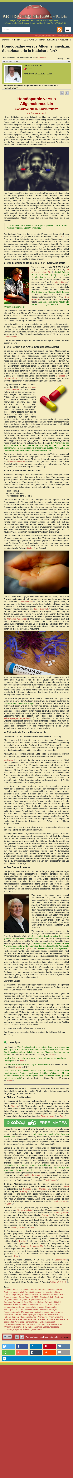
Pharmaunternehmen (27, 1319)
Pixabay (15, 1106)
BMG (36, 1297)
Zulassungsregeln (51, 1327)
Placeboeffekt (53, 1319)
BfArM (31, 948)
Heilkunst (8, 1304)
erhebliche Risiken (17, 461)
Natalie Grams (61, 282)
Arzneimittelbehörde (51, 1292)
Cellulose (28, 1189)
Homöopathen (54, 1304)
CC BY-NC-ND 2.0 (59, 1282)
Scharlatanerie (32, 1322)
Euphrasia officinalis (37, 1299)
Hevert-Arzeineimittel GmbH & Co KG (29, 1304)
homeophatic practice (34, 1307)
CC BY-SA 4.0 (52, 1180)
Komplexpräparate (12, 1312)
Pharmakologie (10, 1319)
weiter (51, 1054)
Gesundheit (65, 40)
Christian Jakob (46, 1297)
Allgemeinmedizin (29, 1290)
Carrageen (44, 1189)
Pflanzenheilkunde (28, 1317)
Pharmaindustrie (56, 1317)
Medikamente (57, 1312)
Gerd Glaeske (30, 1302)
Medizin (18, 1314)
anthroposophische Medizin (50, 1290)
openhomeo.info (27, 601)
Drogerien (23, 1299)
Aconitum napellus (12, 1290)
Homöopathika (10, 1309)
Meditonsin (9, 760)
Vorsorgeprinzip (43, 1324)
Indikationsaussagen (48, 1309)
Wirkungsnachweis (33, 1327)
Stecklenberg (61, 1260)
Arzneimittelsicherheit (49, 1294)
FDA (61, 236)
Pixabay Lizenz (48, 1116)
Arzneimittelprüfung (12, 1294)
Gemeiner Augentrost (17, 619)
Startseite (6, 40)
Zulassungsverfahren (32, 1329)
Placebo (41, 1319)
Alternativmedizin (25, 1210)
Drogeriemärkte (10, 1299)
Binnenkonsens (11, 337)
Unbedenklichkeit (47, 1322)
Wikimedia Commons (35, 1175)
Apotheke (8, 1292)
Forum (17, 40)
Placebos (64, 1319)
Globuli (31, 548)
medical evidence (41, 1312)
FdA (49, 1299)
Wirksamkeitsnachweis (14, 1327)
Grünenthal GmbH (13, 378)
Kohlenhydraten (61, 1212)
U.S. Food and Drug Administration (19, 1324)
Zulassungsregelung (13, 1329)
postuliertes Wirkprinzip (14, 1322)
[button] (8, 1346)
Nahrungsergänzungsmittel (34, 1314)
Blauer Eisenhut (41, 609)
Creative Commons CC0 (33, 1246)
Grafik (10, 1204)
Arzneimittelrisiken (30, 1294)
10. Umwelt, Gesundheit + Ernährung (40, 40)
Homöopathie (51, 1307)
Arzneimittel (18, 1292)
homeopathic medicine (14, 1307)
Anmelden (41, 58)
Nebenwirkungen (11, 1317)
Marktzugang (27, 1312)
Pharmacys (42, 1317)
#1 (69, 62)
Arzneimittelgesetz (33, 1292)
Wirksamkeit (56, 1324)
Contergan (61, 376)
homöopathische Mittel (28, 1309)
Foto (63, 1116)
